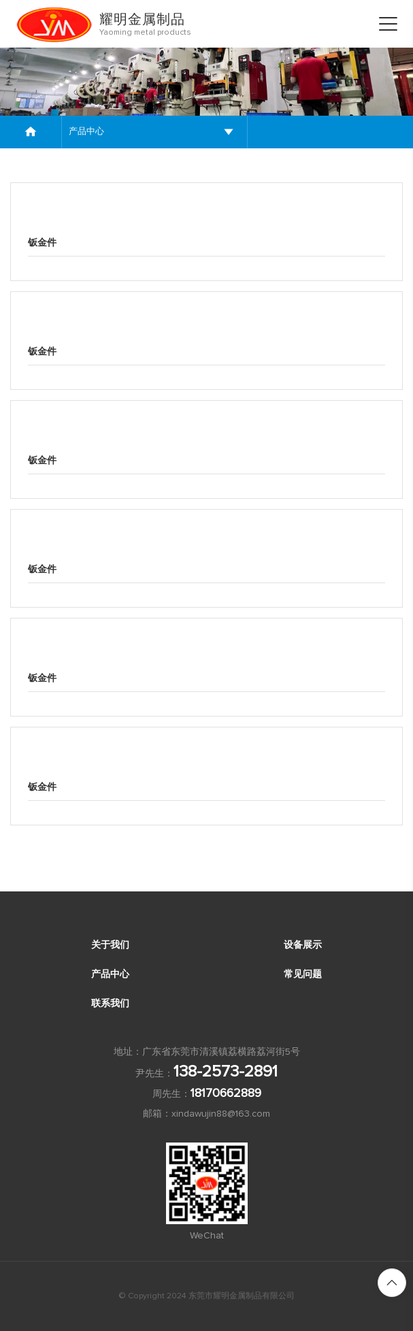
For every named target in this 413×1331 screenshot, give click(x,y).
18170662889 (226, 1093)
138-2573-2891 (226, 1072)
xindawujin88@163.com (220, 1114)
